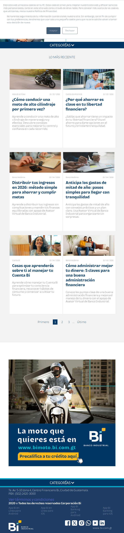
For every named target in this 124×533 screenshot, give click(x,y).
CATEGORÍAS (62, 45)
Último (81, 322)
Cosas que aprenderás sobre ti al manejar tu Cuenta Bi (33, 270)
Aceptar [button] (53, 30)
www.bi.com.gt (102, 527)
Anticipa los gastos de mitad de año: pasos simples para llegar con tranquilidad (87, 189)
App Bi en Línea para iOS (47, 510)
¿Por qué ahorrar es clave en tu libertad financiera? (85, 104)
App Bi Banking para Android (75, 511)
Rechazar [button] (70, 30)
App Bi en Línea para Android (15, 510)
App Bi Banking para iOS (108, 510)
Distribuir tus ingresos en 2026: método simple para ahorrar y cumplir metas (34, 189)
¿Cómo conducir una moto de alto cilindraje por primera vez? (33, 104)
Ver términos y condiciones (31, 499)
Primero (43, 322)
